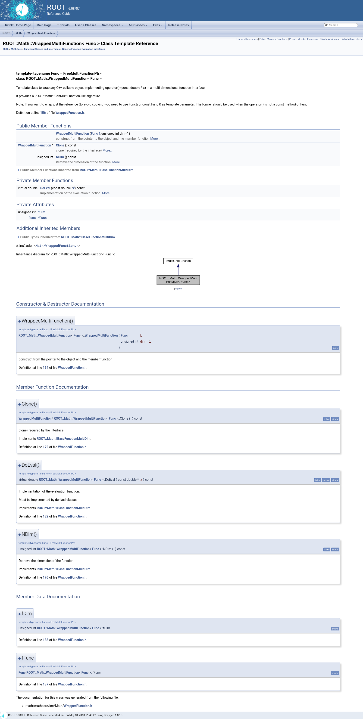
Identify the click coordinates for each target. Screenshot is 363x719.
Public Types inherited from (66, 237)
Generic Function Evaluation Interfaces (83, 49)
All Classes (138, 26)
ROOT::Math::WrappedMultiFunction (45, 335)
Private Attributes (329, 39)
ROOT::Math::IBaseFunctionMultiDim (107, 170)
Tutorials (63, 25)
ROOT (6, 33)
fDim (41, 212)
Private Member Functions (303, 39)
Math (19, 33)
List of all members (247, 39)
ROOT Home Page (18, 25)
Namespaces (113, 26)
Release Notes (178, 25)
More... (155, 138)
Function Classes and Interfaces (42, 49)
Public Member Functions (274, 39)
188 (45, 640)
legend (178, 288)
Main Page (44, 25)
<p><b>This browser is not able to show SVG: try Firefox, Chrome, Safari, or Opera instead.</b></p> (178, 271)
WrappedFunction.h (70, 113)
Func (94, 133)
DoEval (45, 188)
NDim (60, 157)
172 (45, 447)
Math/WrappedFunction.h (57, 246)
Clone (60, 145)
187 (45, 684)
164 (45, 367)
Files (158, 26)
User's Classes (85, 25)
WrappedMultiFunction (41, 33)
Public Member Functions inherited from (75, 170)
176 (45, 577)
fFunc (42, 218)
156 (43, 113)
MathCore (16, 49)
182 (45, 516)
